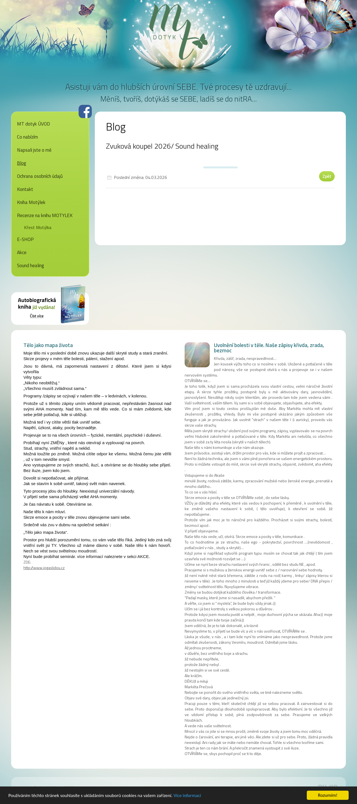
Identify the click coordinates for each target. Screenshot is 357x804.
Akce (21, 252)
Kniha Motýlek (31, 202)
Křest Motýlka (37, 227)
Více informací (187, 797)
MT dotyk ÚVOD (33, 123)
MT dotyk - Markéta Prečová (178, 32)
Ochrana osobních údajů (40, 176)
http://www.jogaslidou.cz (44, 568)
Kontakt (25, 189)
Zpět (326, 176)
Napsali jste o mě (34, 150)
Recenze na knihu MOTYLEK (45, 215)
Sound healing (30, 265)
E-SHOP (25, 239)
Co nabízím (27, 137)
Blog (21, 163)
